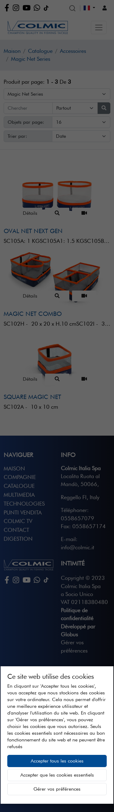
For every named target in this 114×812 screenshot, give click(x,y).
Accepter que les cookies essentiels (57, 775)
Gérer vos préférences (57, 789)
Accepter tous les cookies (57, 761)
